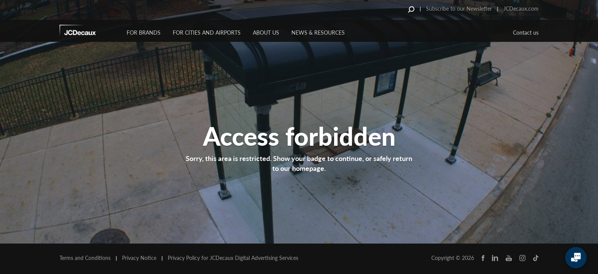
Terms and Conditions (85, 258)
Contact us (526, 32)
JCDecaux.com (521, 8)
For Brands (144, 32)
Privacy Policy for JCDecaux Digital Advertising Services (233, 258)
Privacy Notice (139, 258)
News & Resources (318, 32)
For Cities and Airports (207, 32)
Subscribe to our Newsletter (459, 8)
